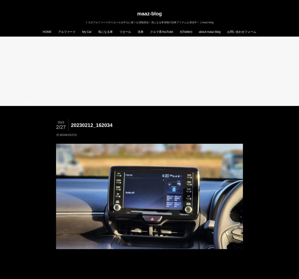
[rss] (266, 2)
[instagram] (260, 2)
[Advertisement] (149, 69)
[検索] (271, 2)
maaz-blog (149, 13)
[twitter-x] (255, 2)
